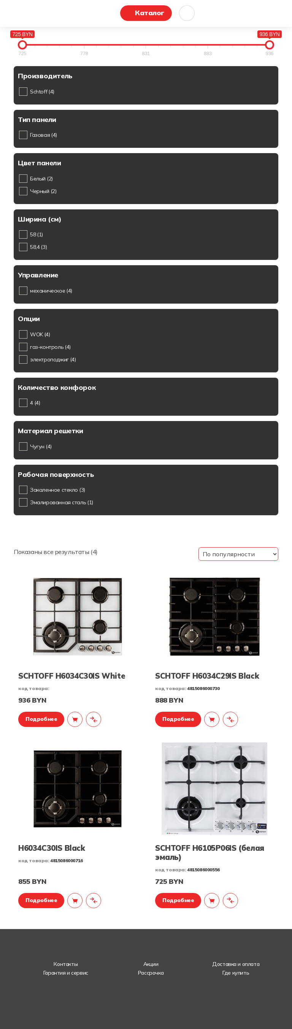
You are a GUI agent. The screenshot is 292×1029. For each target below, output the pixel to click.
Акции (151, 964)
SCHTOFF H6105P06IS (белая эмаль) (209, 852)
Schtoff (42, 91)
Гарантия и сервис (65, 972)
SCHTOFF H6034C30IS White (71, 676)
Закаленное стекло (57, 489)
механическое (51, 290)
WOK (40, 334)
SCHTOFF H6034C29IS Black (207, 676)
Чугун (41, 446)
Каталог (149, 12)
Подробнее (41, 719)
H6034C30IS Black (51, 848)
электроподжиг (53, 359)
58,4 (38, 247)
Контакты (66, 964)
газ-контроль (50, 347)
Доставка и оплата (235, 964)
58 (36, 234)
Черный (43, 191)
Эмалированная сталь (61, 502)
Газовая (43, 134)
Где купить (235, 972)
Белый (41, 178)
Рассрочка (150, 972)
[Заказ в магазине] (238, 554)
